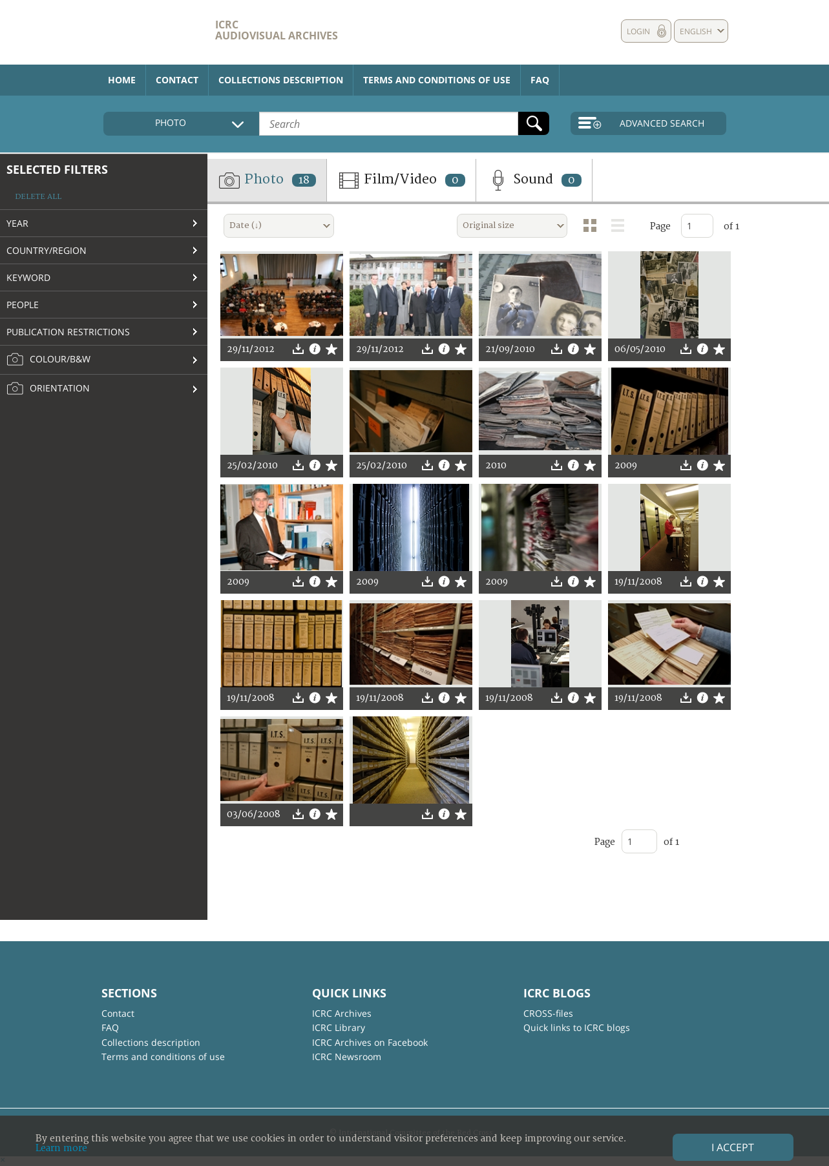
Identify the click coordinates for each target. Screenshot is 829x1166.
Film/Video (401, 180)
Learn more (61, 1148)
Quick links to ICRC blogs (576, 1027)
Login (638, 31)
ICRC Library (338, 1027)
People (22, 304)
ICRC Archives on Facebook (370, 1042)
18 (304, 180)
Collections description (280, 80)
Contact (177, 80)
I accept (732, 1147)
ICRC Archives (342, 1013)
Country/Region (46, 250)
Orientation (48, 389)
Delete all (38, 197)
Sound (534, 180)
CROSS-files (548, 1013)
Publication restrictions (68, 332)
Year (17, 223)
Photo (267, 180)
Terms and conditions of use (436, 80)
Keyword (28, 277)
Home (122, 80)
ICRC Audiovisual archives (276, 30)
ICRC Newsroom (346, 1056)
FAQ (539, 80)
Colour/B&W (48, 360)
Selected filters (57, 169)
